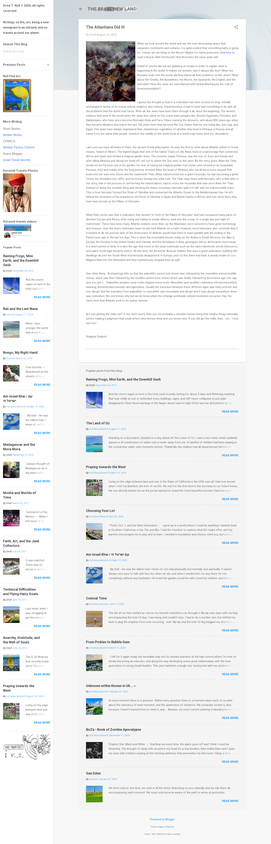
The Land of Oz (98, 423)
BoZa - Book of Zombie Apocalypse (113, 729)
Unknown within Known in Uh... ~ (111, 686)
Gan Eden (93, 773)
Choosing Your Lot (100, 511)
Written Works (12, 135)
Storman (170, 827)
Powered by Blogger (162, 819)
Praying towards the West (106, 467)
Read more (230, 411)
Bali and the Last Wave (20, 309)
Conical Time (96, 598)
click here (226, 52)
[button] (236, 27)
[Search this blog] (26, 51)
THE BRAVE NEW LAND (112, 9)
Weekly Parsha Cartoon (19, 147)
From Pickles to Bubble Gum (108, 642)
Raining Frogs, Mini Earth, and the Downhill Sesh (123, 379)
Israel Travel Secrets (16, 160)
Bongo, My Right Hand (20, 352)
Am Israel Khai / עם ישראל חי (107, 554)
